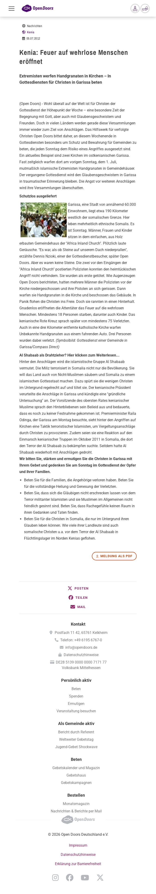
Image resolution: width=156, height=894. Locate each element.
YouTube (85, 877)
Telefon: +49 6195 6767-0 (81, 640)
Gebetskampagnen (76, 782)
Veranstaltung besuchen (76, 711)
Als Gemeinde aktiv (76, 723)
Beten (76, 689)
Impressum (78, 845)
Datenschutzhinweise (81, 655)
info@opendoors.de (81, 647)
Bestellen (76, 795)
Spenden (76, 696)
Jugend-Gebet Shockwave (76, 747)
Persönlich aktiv (76, 680)
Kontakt (78, 624)
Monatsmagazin (76, 804)
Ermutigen (76, 703)
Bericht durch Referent (76, 732)
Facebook (69, 877)
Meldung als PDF (116, 556)
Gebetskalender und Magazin (76, 768)
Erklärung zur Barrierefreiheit (78, 864)
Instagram (55, 877)
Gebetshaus (76, 775)
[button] (78, 588)
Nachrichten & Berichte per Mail (76, 811)
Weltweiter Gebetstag (76, 739)
